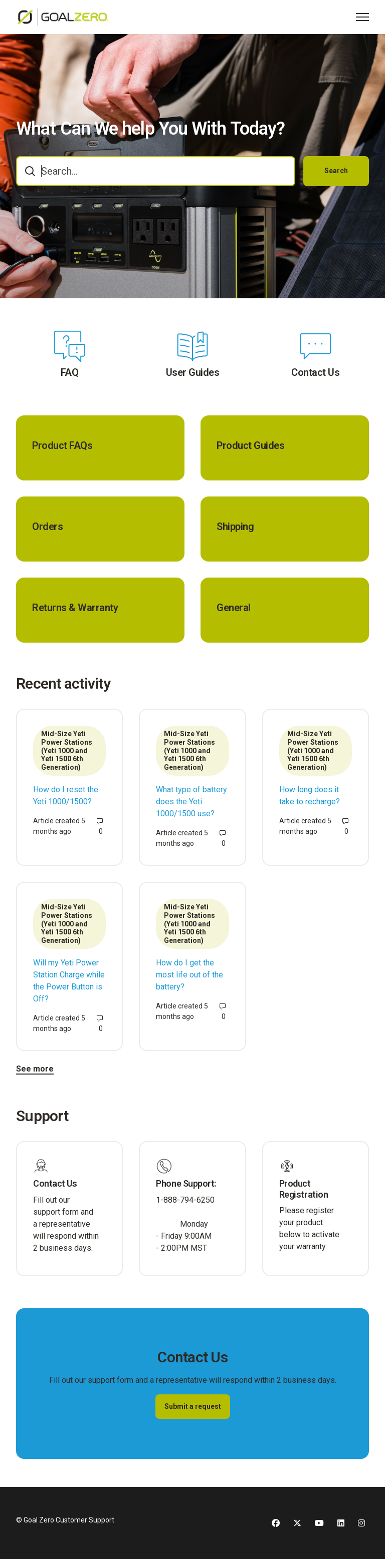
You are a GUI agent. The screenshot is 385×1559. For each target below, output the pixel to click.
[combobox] (155, 171)
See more (35, 1069)
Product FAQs (62, 445)
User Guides (193, 372)
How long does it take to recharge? (309, 795)
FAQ (70, 372)
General (234, 608)
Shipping (235, 527)
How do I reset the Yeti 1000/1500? (65, 795)
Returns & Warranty (75, 608)
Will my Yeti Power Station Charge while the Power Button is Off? (69, 980)
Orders (47, 527)
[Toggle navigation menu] (362, 17)
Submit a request (192, 1406)
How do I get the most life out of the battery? (189, 974)
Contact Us (315, 372)
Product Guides (250, 445)
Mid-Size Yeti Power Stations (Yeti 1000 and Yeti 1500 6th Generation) (66, 750)
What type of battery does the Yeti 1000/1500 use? (191, 801)
